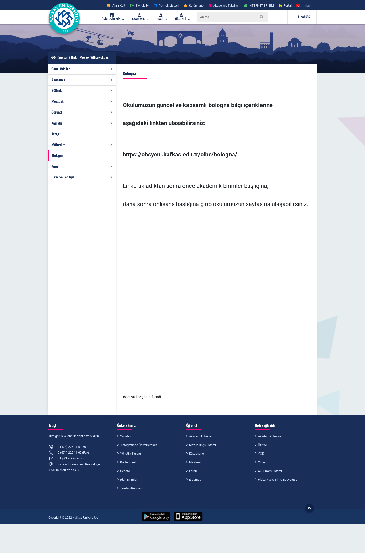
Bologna (57, 156)
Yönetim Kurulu (130, 453)
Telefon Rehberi (131, 488)
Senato (125, 471)
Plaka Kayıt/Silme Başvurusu (277, 479)
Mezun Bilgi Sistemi (202, 445)
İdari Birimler (128, 479)
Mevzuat (82, 101)
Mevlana (195, 462)
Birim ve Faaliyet (82, 177)
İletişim (56, 134)
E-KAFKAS (301, 17)
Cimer (262, 462)
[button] (304, 5)
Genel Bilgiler (82, 69)
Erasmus (195, 479)
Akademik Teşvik (269, 436)
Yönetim (125, 436)
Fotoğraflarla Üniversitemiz (138, 445)
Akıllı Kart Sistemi (270, 471)
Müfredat (82, 145)
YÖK (261, 453)
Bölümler (82, 90)
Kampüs (82, 123)
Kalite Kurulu (128, 462)
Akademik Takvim (201, 436)
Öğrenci (82, 112)
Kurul (82, 166)
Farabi (193, 471)
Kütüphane (196, 453)
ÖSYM (262, 445)
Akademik (82, 80)
